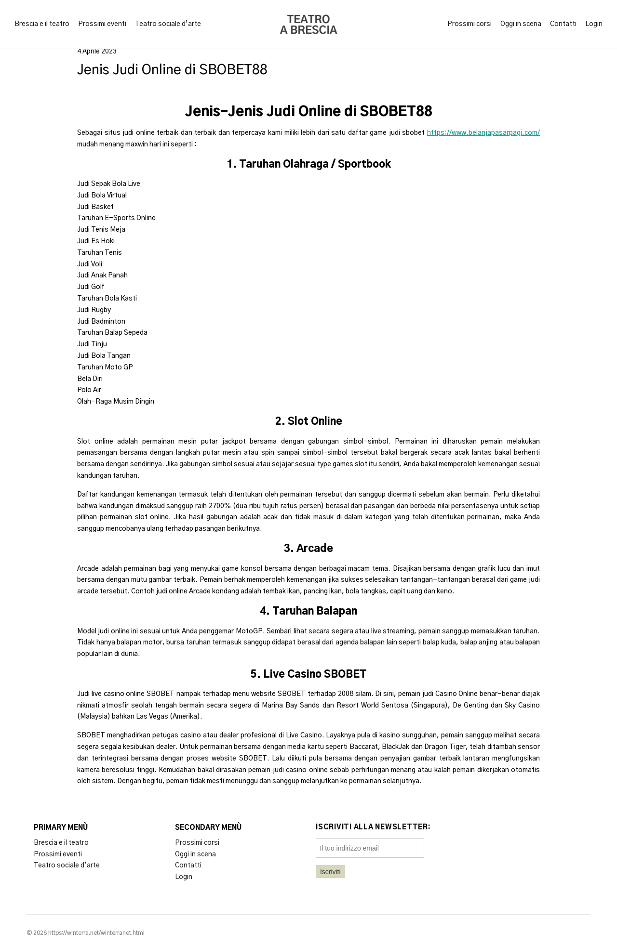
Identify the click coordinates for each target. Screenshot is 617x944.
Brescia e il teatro (41, 24)
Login (594, 24)
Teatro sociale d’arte (168, 24)
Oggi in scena (520, 24)
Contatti (563, 24)
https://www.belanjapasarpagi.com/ (483, 133)
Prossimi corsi (469, 24)
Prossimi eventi (102, 24)
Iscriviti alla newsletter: (373, 827)
